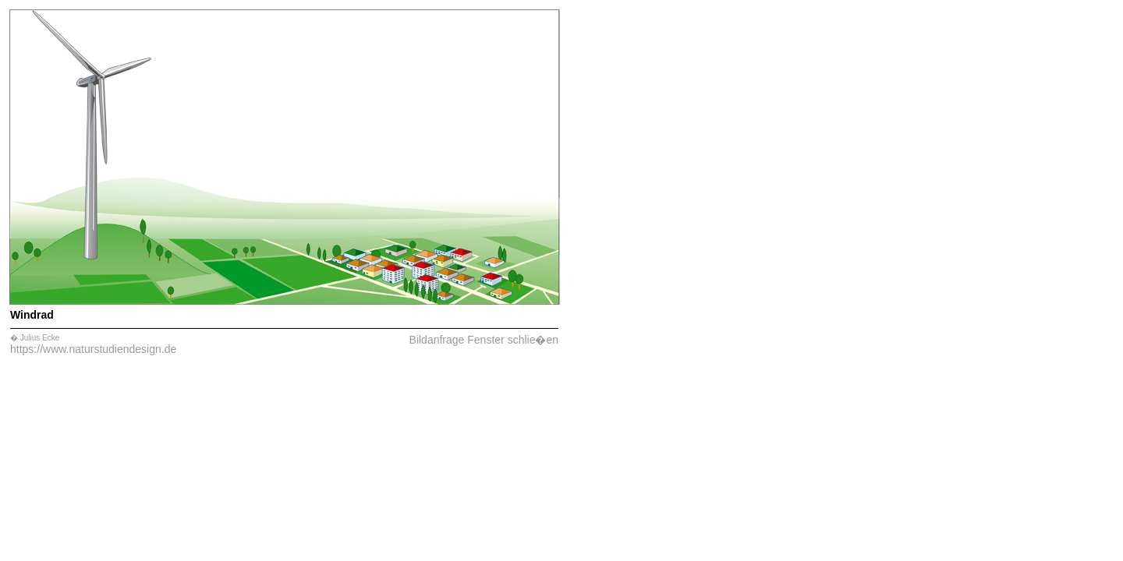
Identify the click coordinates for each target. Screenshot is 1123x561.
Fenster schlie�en (512, 339)
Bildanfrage (437, 339)
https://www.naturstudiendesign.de (93, 349)
